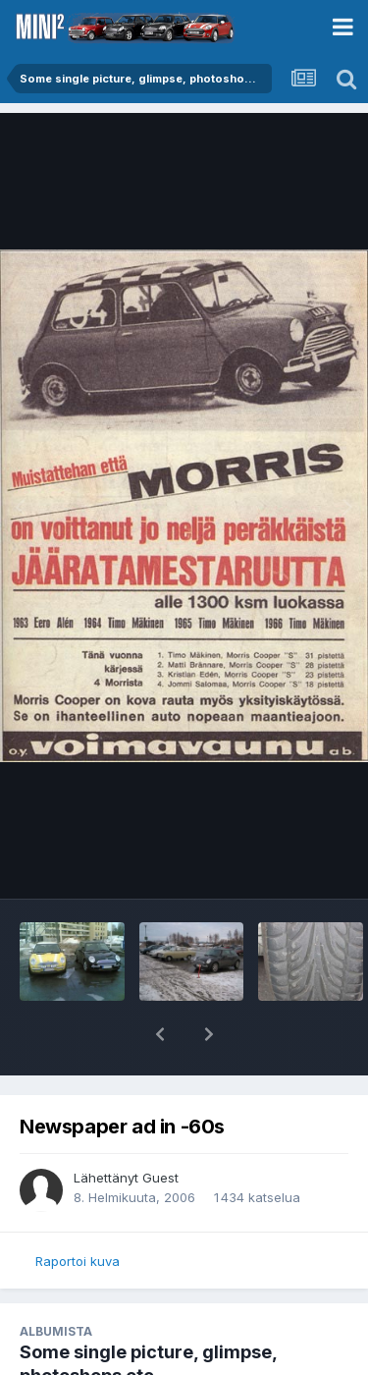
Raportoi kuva (77, 1261)
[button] (160, 1034)
